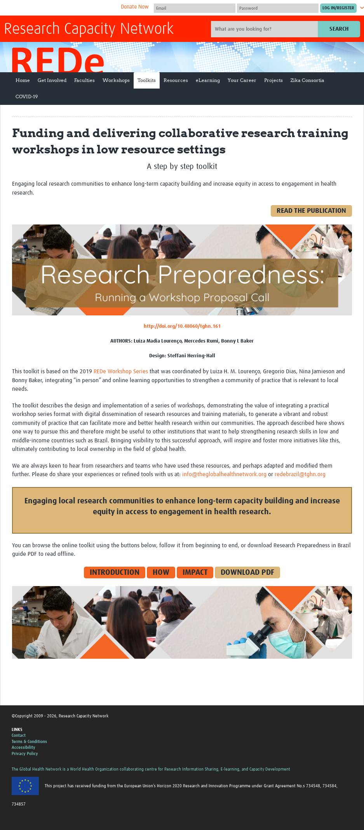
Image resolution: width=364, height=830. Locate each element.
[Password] (278, 8)
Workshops (116, 80)
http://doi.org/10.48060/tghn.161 (182, 326)
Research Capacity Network (89, 29)
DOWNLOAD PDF (247, 572)
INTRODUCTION (114, 572)
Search (338, 29)
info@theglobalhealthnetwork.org (224, 474)
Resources (176, 80)
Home (23, 80)
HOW (161, 572)
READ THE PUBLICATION (311, 210)
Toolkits (147, 80)
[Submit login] (338, 8)
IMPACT (195, 572)
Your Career (242, 80)
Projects (273, 80)
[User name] (194, 8)
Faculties (84, 80)
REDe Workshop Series (121, 371)
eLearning (208, 80)
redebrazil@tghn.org (300, 474)
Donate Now (135, 7)
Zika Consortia (307, 80)
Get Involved (52, 80)
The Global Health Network (62, 8)
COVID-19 (27, 96)
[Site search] (265, 29)
